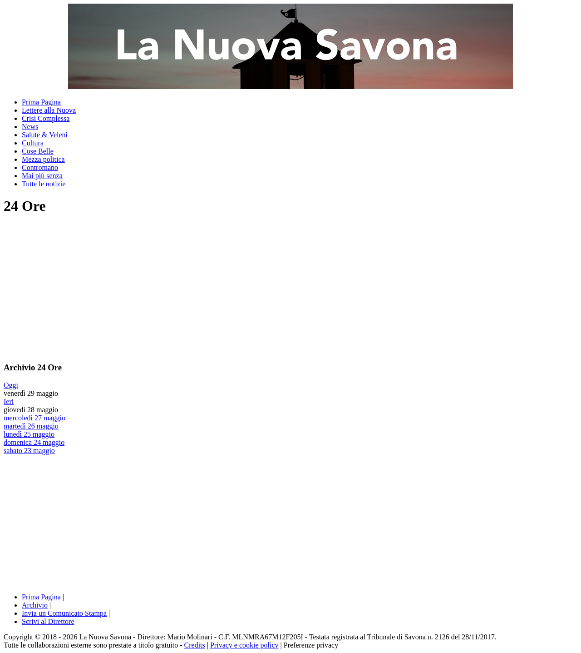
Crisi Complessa (45, 118)
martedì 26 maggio (31, 426)
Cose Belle (38, 151)
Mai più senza (42, 175)
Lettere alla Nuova (49, 110)
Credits (194, 645)
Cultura (33, 143)
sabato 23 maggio (29, 450)
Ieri (9, 401)
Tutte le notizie (43, 184)
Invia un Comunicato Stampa (64, 613)
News (30, 126)
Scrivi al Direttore (48, 621)
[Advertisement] (80, 288)
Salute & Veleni (45, 135)
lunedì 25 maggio (29, 434)
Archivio (35, 605)
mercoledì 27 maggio (34, 418)
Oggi (11, 385)
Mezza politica (43, 159)
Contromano (40, 167)
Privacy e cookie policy (244, 645)
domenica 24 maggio (34, 442)
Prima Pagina (41, 102)
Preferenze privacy (311, 645)
